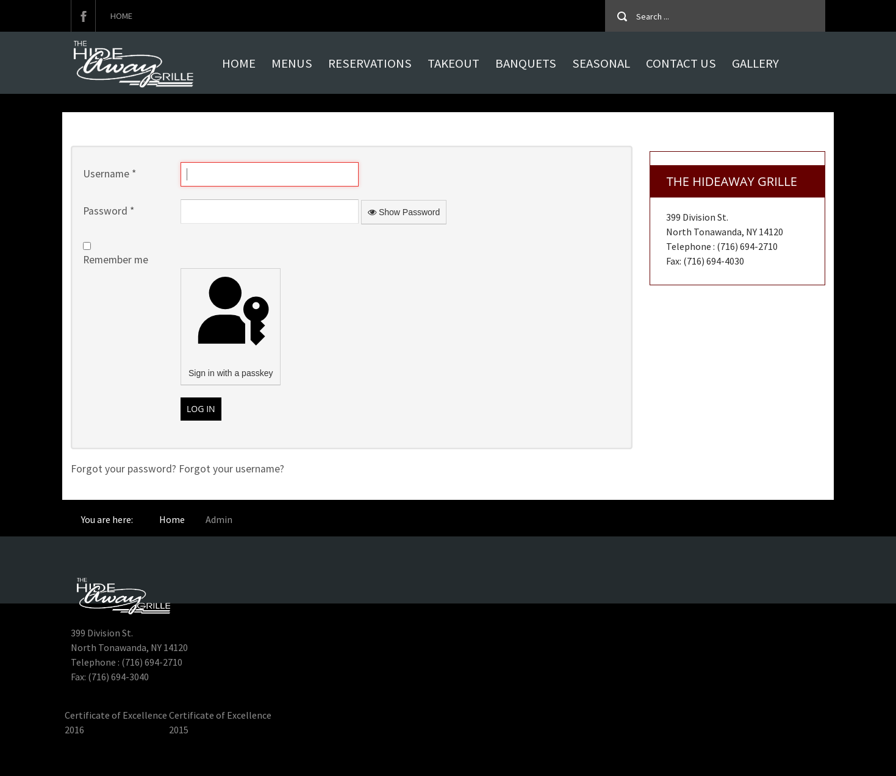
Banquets (525, 63)
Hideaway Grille (97, 759)
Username (109, 174)
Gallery (755, 63)
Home (121, 15)
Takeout (453, 63)
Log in (201, 409)
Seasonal (601, 63)
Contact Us (681, 63)
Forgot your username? (231, 468)
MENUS (291, 63)
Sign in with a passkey (230, 324)
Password (108, 211)
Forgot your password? (125, 468)
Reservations (370, 63)
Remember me (115, 260)
